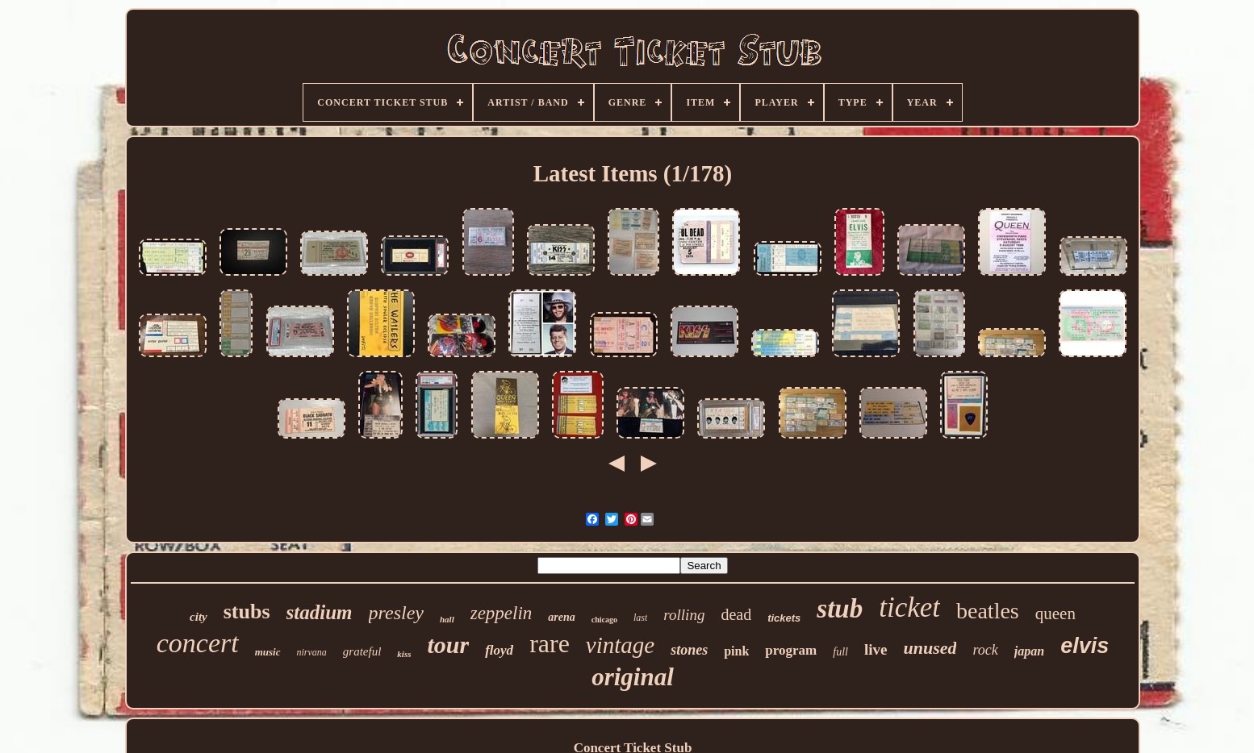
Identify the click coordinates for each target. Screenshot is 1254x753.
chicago (604, 619)
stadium (319, 612)
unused (929, 648)
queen (1055, 613)
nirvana (312, 652)
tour (448, 644)
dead (736, 614)
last (640, 617)
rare (549, 643)
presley (396, 612)
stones (689, 650)
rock (984, 650)
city (198, 616)
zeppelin (501, 613)
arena (561, 617)
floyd (499, 650)
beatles (987, 610)
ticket (909, 607)
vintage (620, 645)
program (791, 650)
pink (736, 651)
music (268, 652)
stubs (247, 611)
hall (447, 619)
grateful (362, 651)
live (876, 649)
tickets (783, 618)
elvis (1084, 646)
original (632, 677)
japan (1029, 651)
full (840, 652)
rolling (683, 614)
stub (840, 608)
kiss (404, 654)
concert (198, 643)
